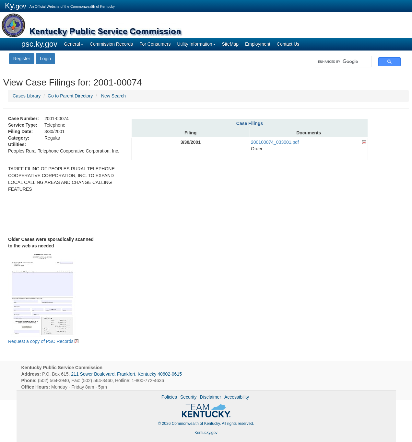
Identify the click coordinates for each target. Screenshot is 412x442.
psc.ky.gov (39, 44)
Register (21, 58)
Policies (169, 397)
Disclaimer (210, 397)
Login (45, 58)
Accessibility (236, 397)
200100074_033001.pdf (275, 142)
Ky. (15, 5)
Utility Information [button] (196, 44)
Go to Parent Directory (70, 95)
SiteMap (230, 44)
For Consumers (155, 44)
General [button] (73, 44)
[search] (340, 61)
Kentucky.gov (206, 432)
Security (188, 397)
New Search (113, 95)
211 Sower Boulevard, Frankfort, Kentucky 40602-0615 (126, 374)
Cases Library (27, 95)
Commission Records (111, 44)
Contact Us (288, 44)
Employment (257, 44)
